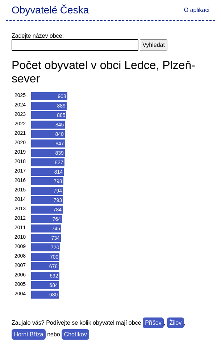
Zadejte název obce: (38, 36)
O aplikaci (196, 10)
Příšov (153, 323)
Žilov (175, 323)
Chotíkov (75, 334)
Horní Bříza (28, 334)
